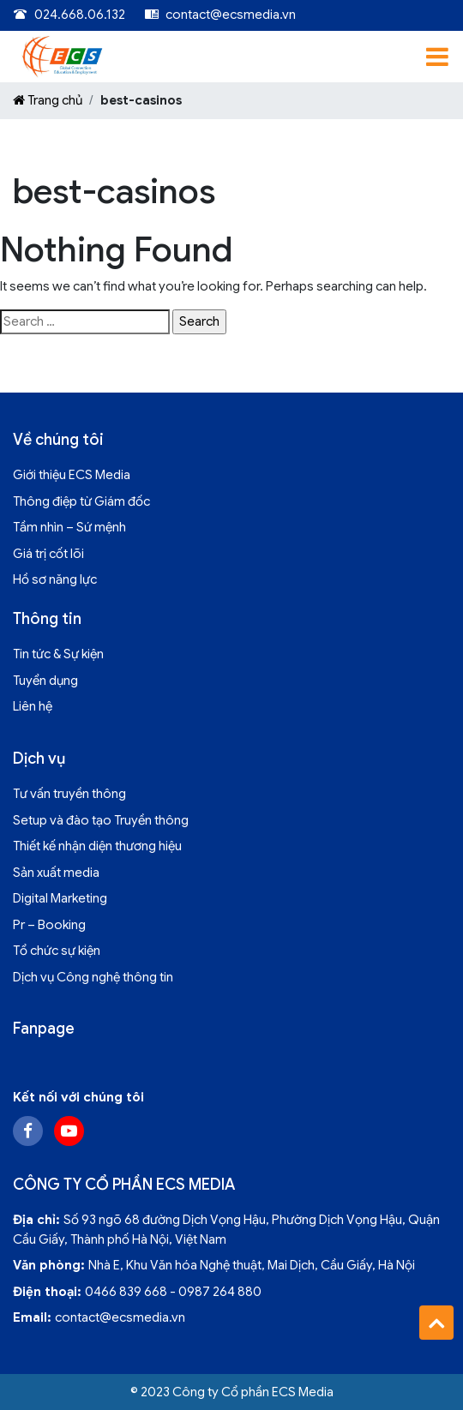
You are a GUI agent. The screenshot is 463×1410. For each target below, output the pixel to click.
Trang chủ (47, 100)
